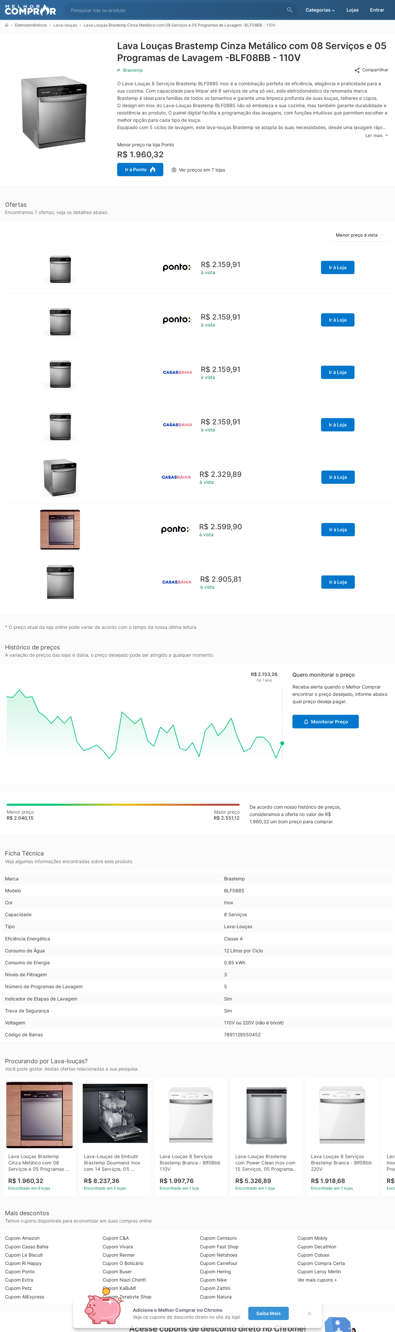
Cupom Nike (213, 1280)
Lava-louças (65, 25)
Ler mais (376, 135)
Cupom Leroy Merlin (319, 1271)
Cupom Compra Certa (321, 1263)
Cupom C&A (116, 1238)
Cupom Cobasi (313, 1255)
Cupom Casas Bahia (26, 1246)
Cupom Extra (19, 1280)
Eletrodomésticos (31, 25)
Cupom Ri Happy (23, 1263)
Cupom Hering (215, 1271)
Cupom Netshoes (218, 1255)
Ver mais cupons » (317, 1280)
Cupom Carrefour (218, 1263)
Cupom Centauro (218, 1238)
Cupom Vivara (118, 1246)
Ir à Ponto (140, 169)
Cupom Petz (18, 1288)
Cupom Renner (119, 1255)
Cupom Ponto (20, 1271)
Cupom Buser (117, 1271)
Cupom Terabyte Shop (127, 1296)
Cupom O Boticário (123, 1263)
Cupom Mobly (312, 1238)
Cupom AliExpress (24, 1296)
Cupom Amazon (22, 1238)
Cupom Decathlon (316, 1246)
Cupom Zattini (215, 1288)
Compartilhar (371, 70)
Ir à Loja (338, 267)
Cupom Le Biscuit (24, 1255)
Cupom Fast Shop (219, 1246)
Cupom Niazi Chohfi (124, 1280)
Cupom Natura (216, 1296)
